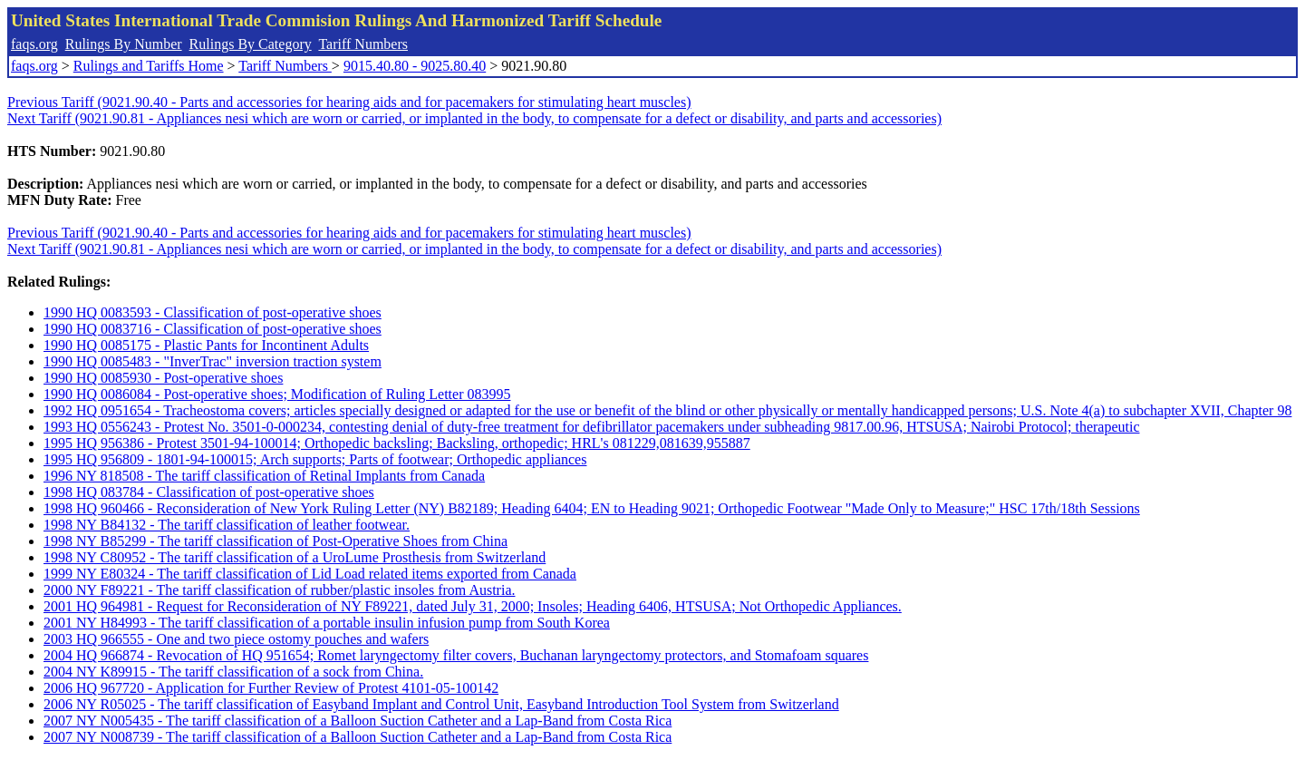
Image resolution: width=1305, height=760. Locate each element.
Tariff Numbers (363, 44)
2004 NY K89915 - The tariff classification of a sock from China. (233, 671)
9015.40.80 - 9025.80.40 (414, 65)
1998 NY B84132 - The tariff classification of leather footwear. (227, 524)
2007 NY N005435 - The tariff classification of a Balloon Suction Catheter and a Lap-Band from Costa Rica (358, 720)
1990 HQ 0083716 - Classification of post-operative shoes (213, 328)
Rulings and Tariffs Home (148, 65)
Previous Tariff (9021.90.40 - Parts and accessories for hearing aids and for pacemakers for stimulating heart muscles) (349, 102)
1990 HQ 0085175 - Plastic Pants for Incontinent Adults (206, 345)
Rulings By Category (250, 44)
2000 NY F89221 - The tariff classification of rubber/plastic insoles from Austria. (280, 590)
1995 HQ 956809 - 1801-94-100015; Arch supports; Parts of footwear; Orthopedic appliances (315, 459)
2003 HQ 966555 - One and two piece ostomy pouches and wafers (236, 639)
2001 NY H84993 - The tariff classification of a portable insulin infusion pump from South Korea (327, 622)
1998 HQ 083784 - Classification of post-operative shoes (209, 492)
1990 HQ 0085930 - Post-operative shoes (163, 377)
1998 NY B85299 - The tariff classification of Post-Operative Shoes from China (276, 541)
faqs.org (34, 44)
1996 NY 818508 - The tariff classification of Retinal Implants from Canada (264, 475)
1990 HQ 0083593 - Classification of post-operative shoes (213, 312)
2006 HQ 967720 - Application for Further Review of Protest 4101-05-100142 (271, 688)
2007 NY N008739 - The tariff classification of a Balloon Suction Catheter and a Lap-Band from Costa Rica (358, 737)
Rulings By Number (123, 44)
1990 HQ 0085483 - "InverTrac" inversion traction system (213, 361)
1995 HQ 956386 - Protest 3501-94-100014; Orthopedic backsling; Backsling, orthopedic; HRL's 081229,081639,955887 (397, 443)
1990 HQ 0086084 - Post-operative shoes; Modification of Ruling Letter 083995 (277, 394)
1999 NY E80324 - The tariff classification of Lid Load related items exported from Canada (310, 573)
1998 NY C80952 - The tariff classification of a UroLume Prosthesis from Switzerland (295, 557)
